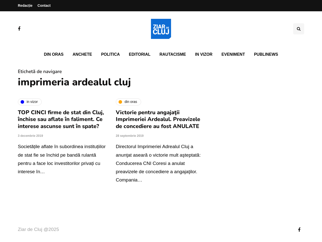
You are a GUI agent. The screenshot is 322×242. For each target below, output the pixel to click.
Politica (110, 54)
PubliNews (266, 54)
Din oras (54, 54)
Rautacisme (172, 54)
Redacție (25, 6)
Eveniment (233, 54)
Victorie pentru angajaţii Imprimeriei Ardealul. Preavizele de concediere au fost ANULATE (158, 119)
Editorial (139, 54)
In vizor (203, 54)
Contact (43, 6)
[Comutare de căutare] (298, 28)
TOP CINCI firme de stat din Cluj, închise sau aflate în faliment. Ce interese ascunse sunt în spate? (61, 119)
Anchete (82, 54)
